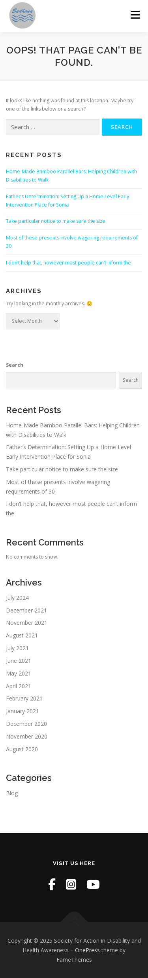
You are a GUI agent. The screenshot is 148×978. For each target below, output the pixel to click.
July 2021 (17, 648)
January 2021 (22, 711)
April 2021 (18, 686)
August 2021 (22, 635)
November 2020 (26, 736)
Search (14, 365)
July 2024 (17, 597)
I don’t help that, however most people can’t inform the (68, 262)
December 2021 (26, 610)
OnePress (87, 950)
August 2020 (22, 749)
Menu (134, 14)
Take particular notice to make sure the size (55, 221)
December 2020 (26, 723)
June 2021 (18, 660)
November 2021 (26, 622)
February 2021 (24, 698)
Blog (12, 793)
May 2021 (18, 673)
